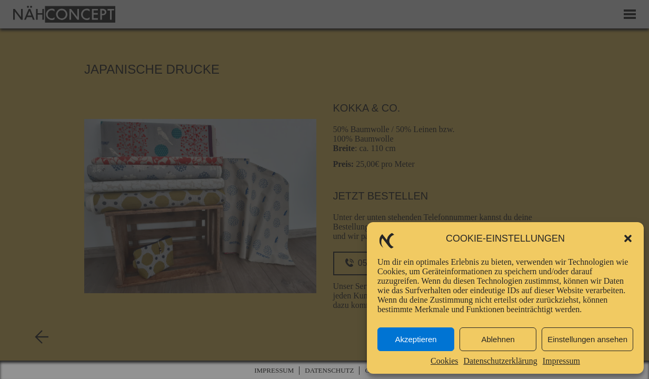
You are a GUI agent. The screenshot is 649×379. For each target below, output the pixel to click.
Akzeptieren (415, 339)
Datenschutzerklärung (500, 360)
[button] (628, 238)
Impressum (561, 360)
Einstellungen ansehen (587, 339)
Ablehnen (497, 339)
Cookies (444, 360)
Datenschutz (329, 370)
